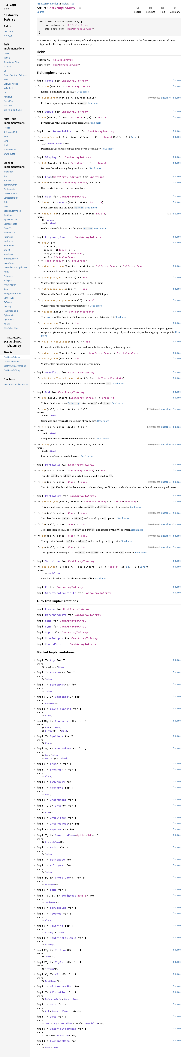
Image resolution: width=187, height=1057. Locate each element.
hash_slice (49, 213)
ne (43, 481)
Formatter (77, 117)
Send (48, 620)
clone (45, 86)
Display (51, 157)
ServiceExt (58, 907)
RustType (50, 884)
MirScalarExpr (83, 28)
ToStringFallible (63, 938)
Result (101, 117)
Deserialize (62, 131)
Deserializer (55, 143)
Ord (47, 392)
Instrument (58, 799)
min (44, 426)
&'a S (82, 895)
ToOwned (55, 913)
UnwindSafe (53, 644)
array (71, 3)
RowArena (76, 253)
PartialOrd (53, 496)
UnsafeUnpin (54, 638)
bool (85, 277)
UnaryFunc (97, 177)
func (57, 3)
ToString (56, 925)
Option (73, 311)
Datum (62, 249)
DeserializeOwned (63, 1028)
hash (45, 202)
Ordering (108, 397)
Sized (52, 223)
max (44, 409)
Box (69, 28)
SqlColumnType (105, 266)
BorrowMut (57, 684)
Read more (83, 91)
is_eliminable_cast (55, 341)
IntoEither (58, 817)
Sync (48, 626)
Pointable (57, 859)
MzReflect (52, 372)
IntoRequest (59, 823)
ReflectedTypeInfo (110, 378)
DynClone (56, 736)
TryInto (60, 962)
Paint (54, 847)
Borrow (55, 672)
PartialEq (52, 465)
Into (58, 805)
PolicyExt (57, 865)
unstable (166, 97)
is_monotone (50, 323)
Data (53, 1004)
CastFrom (50, 703)
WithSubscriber (61, 986)
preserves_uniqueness (57, 300)
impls (64, 3)
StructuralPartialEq (60, 593)
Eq (46, 587)
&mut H (100, 213)
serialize (48, 566)
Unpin (49, 632)
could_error (50, 358)
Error (134, 136)
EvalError (78, 260)
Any (52, 660)
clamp (45, 444)
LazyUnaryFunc (55, 237)
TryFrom (60, 950)
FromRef (55, 769)
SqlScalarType (77, 25)
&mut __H (96, 202)
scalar (50, 3)
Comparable (63, 721)
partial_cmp (50, 501)
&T (89, 835)
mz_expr (41, 3)
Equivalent (63, 748)
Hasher (61, 202)
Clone (49, 80)
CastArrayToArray (74, 80)
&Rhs (70, 481)
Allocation (58, 992)
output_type (50, 353)
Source (40, 11)
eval (45, 242)
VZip (58, 974)
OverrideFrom (65, 835)
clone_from (49, 97)
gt (43, 535)
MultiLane (50, 981)
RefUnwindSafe (55, 615)
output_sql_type (53, 266)
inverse (47, 311)
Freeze (50, 609)
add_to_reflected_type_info (61, 378)
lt (43, 512)
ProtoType (62, 877)
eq (43, 470)
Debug (49, 111)
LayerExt (56, 829)
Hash (48, 196)
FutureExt (57, 781)
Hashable (56, 787)
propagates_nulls (54, 277)
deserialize (50, 136)
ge (43, 547)
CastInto (61, 696)
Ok (127, 566)
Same (53, 889)
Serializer (54, 573)
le (43, 524)
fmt (44, 117)
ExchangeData (60, 1041)
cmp (44, 397)
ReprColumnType (98, 353)
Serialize (52, 561)
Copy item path (80, 7)
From (48, 177)
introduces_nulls (54, 288)
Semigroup (68, 895)
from (45, 182)
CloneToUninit (60, 709)
